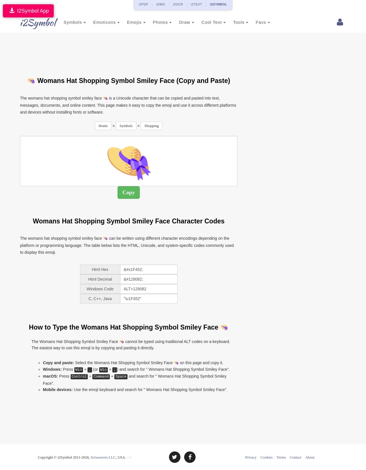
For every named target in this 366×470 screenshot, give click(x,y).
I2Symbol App (28, 11)
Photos (153, 22)
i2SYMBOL (218, 4)
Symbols (66, 22)
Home (103, 126)
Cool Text (205, 22)
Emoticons (98, 22)
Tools (232, 22)
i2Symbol (31, 22)
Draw (178, 22)
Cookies (266, 457)
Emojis (128, 22)
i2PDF (143, 4)
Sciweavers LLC (103, 457)
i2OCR (178, 4)
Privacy (251, 457)
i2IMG (160, 4)
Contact (295, 457)
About (310, 457)
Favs (254, 22)
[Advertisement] (129, 51)
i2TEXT (196, 4)
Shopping (151, 126)
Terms (281, 457)
